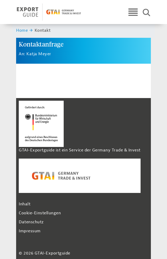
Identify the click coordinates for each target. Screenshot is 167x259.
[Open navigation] (133, 12)
